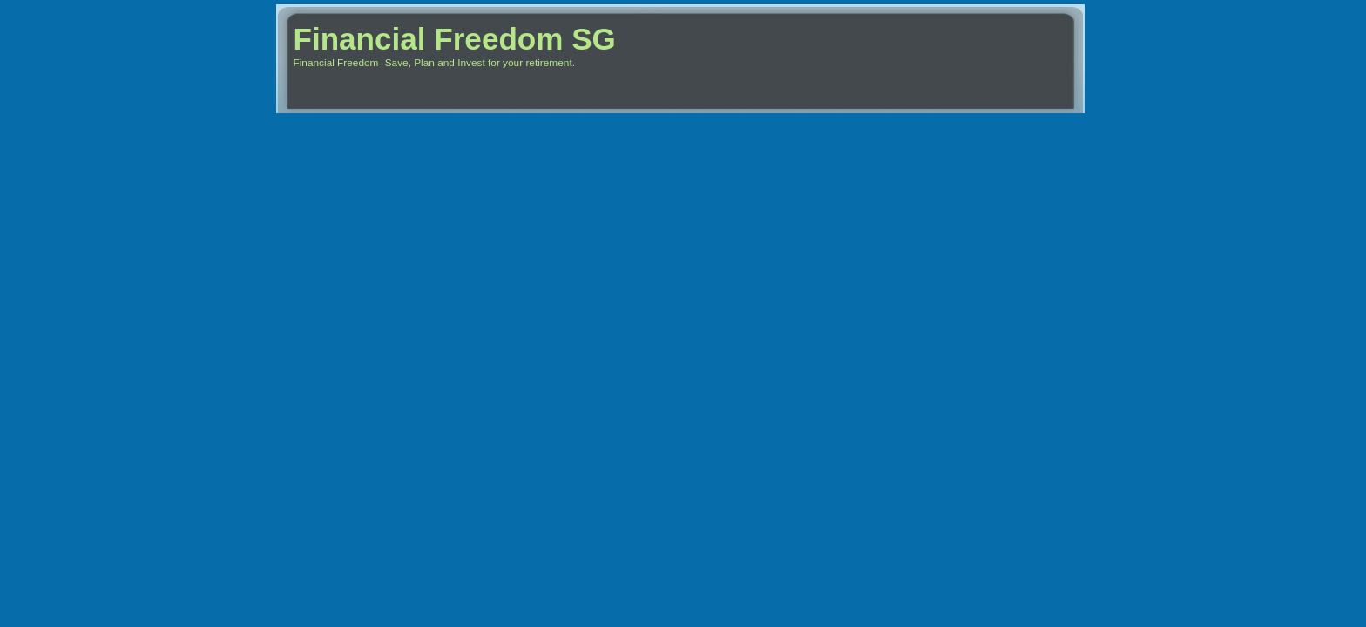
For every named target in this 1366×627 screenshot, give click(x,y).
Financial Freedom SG (455, 39)
